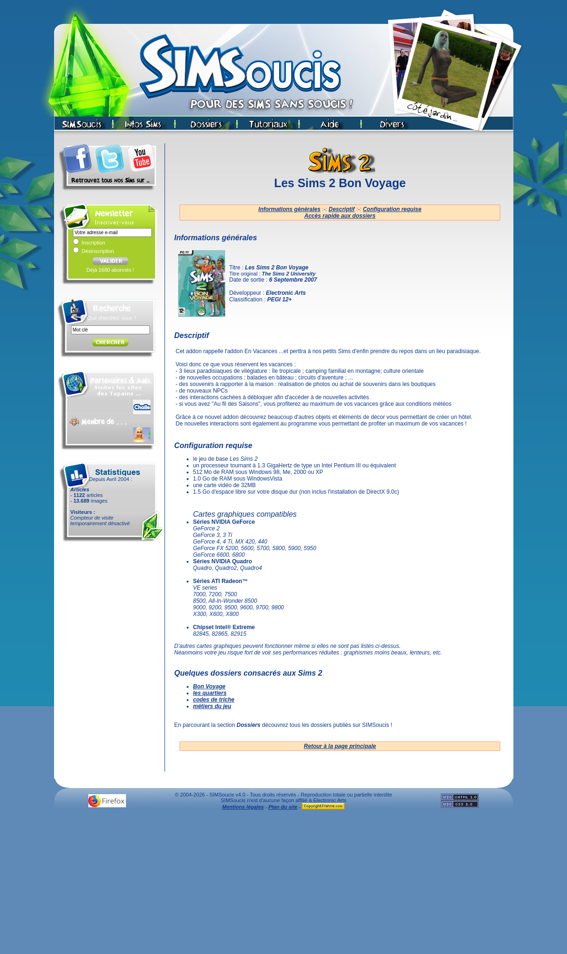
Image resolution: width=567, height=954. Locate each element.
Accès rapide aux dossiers (339, 216)
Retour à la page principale (340, 746)
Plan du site (283, 807)
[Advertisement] (283, 884)
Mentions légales (243, 807)
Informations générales (290, 209)
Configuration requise (392, 209)
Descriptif (341, 209)
